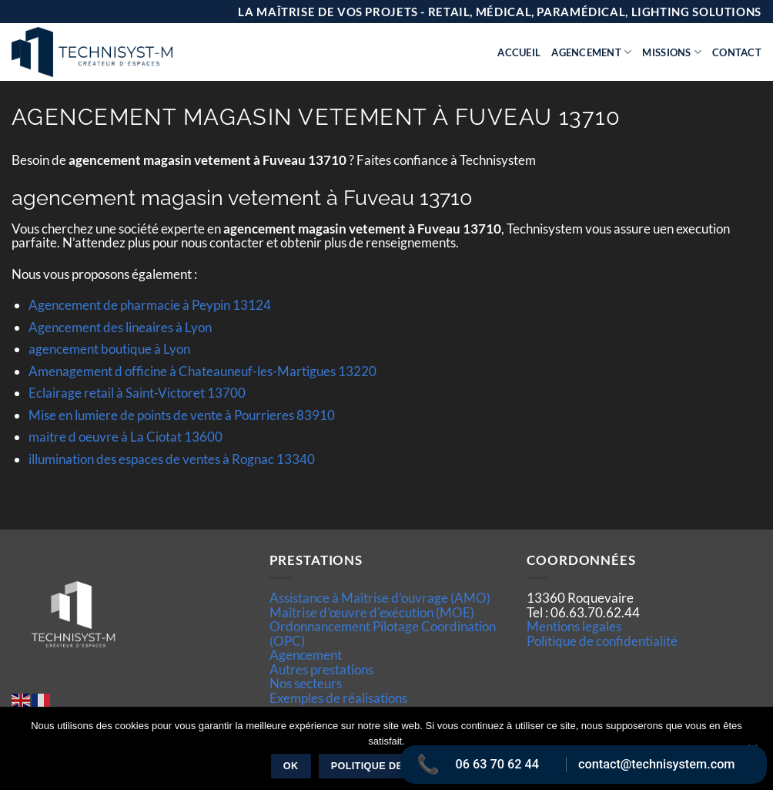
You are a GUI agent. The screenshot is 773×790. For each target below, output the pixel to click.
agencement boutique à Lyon (109, 349)
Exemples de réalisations (338, 698)
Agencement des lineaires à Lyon (120, 327)
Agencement (591, 52)
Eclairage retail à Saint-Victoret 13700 (137, 393)
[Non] (752, 753)
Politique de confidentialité (602, 641)
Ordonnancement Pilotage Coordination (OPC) (382, 633)
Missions (671, 52)
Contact (736, 52)
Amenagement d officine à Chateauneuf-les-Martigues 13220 (202, 371)
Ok (291, 766)
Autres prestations (321, 669)
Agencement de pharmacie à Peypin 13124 (149, 305)
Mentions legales (574, 626)
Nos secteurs (305, 683)
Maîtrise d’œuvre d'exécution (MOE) (371, 612)
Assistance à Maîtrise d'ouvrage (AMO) (379, 598)
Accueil (518, 52)
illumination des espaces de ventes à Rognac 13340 (171, 459)
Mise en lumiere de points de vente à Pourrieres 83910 (181, 415)
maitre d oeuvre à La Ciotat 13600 (125, 437)
